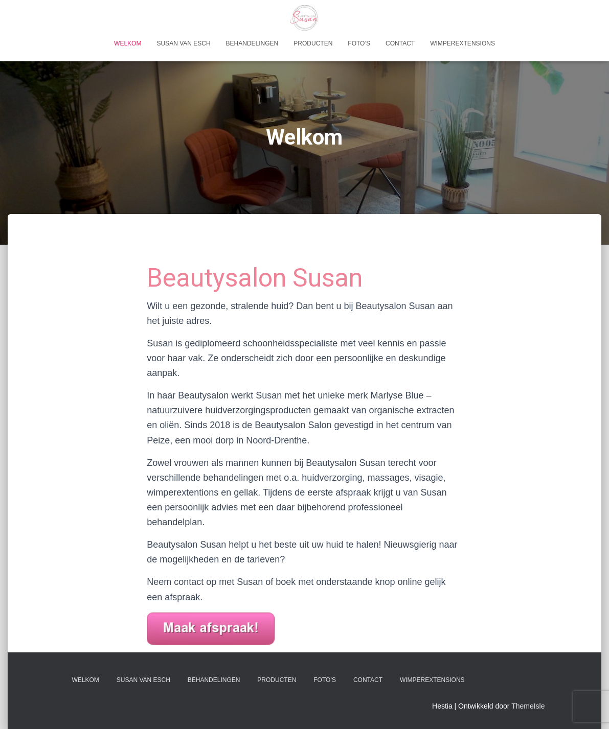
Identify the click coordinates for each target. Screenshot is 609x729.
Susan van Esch (183, 43)
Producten (313, 43)
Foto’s (359, 43)
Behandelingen (252, 43)
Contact (400, 43)
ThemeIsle (528, 706)
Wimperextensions (462, 43)
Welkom (127, 43)
